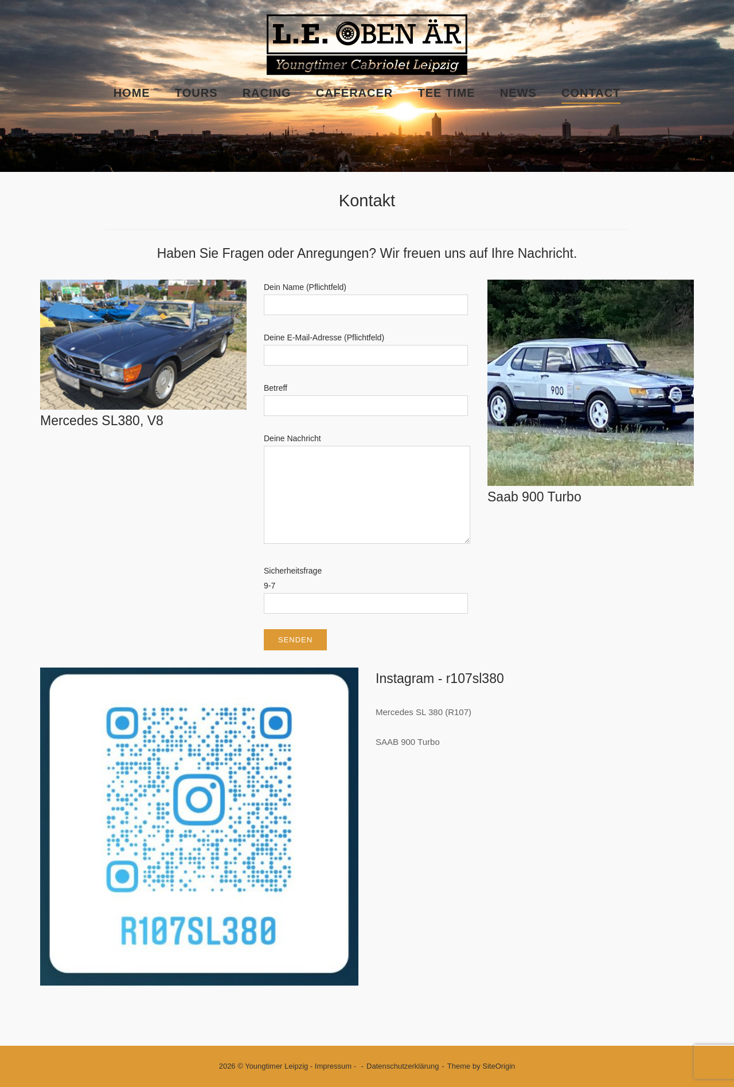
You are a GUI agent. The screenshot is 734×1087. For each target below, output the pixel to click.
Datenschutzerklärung (402, 1066)
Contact (590, 93)
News (518, 93)
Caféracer (354, 93)
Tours (196, 93)
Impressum (333, 1066)
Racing (267, 93)
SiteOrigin (498, 1066)
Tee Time (446, 93)
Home (132, 93)
